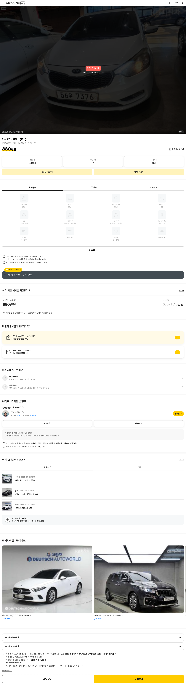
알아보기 (93, 337)
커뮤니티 (47, 467)
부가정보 (153, 187)
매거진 (138, 467)
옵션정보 (32, 187)
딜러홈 (177, 414)
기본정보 (93, 187)
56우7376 (16, 3)
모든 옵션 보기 (93, 249)
